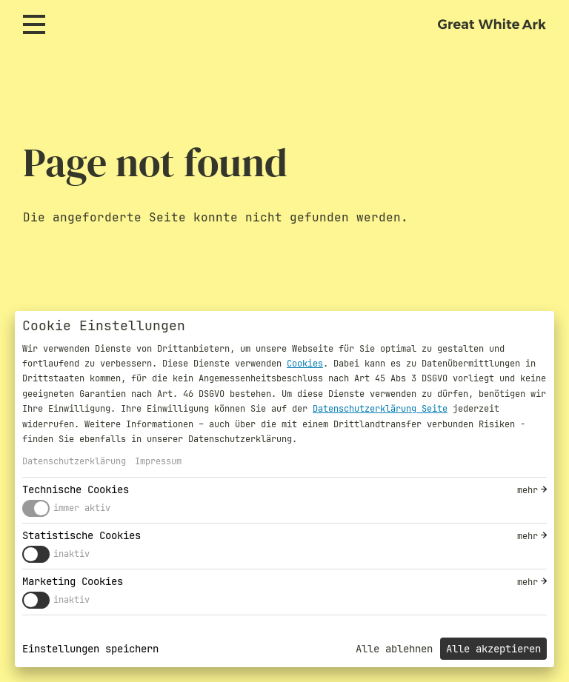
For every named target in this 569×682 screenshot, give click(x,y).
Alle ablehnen (394, 648)
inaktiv (71, 554)
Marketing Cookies (72, 581)
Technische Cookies (75, 489)
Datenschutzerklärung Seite (380, 409)
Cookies (305, 364)
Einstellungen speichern (90, 648)
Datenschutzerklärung (74, 461)
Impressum (158, 461)
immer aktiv (81, 508)
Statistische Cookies (81, 535)
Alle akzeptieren (493, 648)
